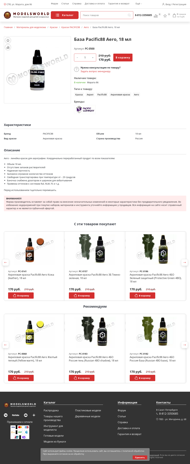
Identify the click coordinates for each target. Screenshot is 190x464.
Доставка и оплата (95, 4)
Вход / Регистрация (176, 4)
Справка (76, 4)
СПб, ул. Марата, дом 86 (19, 4)
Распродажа (51, 410)
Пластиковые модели (88, 410)
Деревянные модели (87, 416)
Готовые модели (54, 435)
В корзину (123, 57)
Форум (54, 4)
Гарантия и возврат (119, 4)
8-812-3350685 (143, 15)
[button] (5, 262)
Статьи (65, 4)
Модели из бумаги (55, 441)
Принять (140, 457)
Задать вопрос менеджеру (96, 71)
